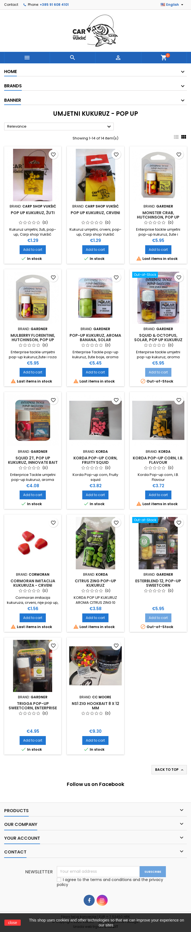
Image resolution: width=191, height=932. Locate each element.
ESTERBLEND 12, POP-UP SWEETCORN (158, 583)
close (12, 922)
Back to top (169, 769)
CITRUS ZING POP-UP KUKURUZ (95, 583)
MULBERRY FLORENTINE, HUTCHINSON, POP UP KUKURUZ (32, 340)
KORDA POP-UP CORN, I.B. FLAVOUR (158, 460)
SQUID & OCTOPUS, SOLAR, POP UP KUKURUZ (158, 338)
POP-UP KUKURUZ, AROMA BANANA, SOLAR (95, 338)
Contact (11, 4)
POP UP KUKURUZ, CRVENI (95, 213)
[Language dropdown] (173, 4)
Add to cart (32, 249)
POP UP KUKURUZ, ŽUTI (33, 213)
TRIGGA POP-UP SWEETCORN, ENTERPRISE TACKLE (33, 708)
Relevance (59, 126)
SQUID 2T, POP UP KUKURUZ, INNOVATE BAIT (33, 460)
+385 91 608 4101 (54, 4)
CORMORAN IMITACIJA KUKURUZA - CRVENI (32, 583)
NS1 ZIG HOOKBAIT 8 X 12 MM (95, 706)
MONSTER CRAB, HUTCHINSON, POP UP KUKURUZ (158, 217)
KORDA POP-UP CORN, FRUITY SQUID (95, 460)
